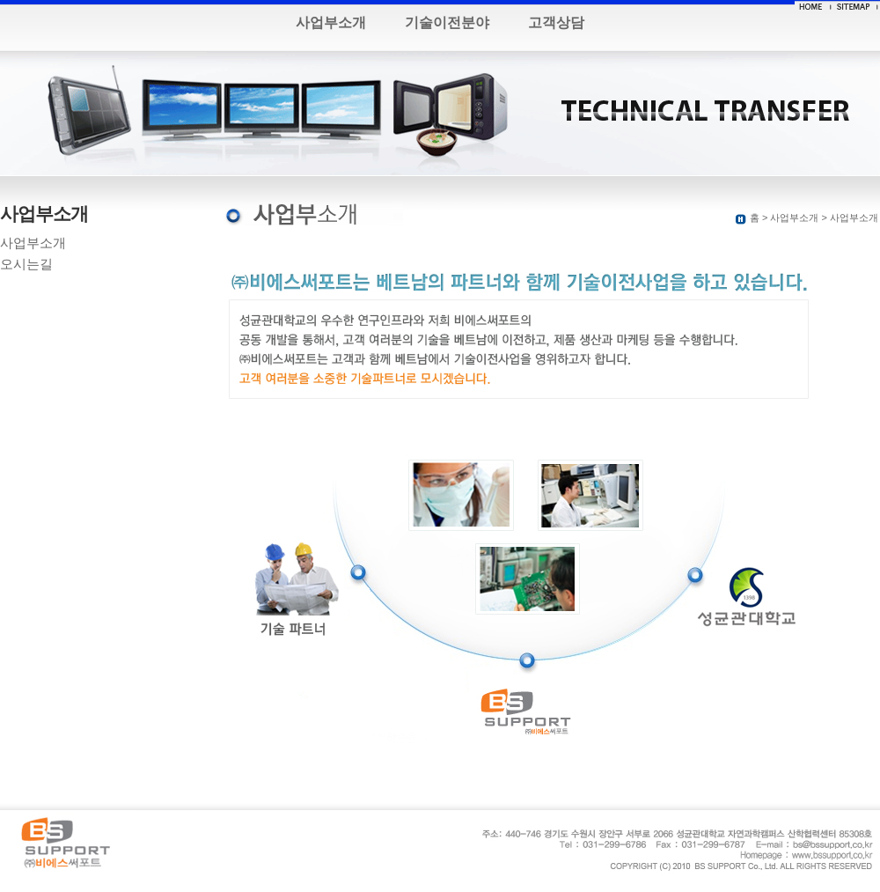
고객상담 (556, 22)
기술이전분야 (447, 22)
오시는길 (26, 264)
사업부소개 (331, 22)
